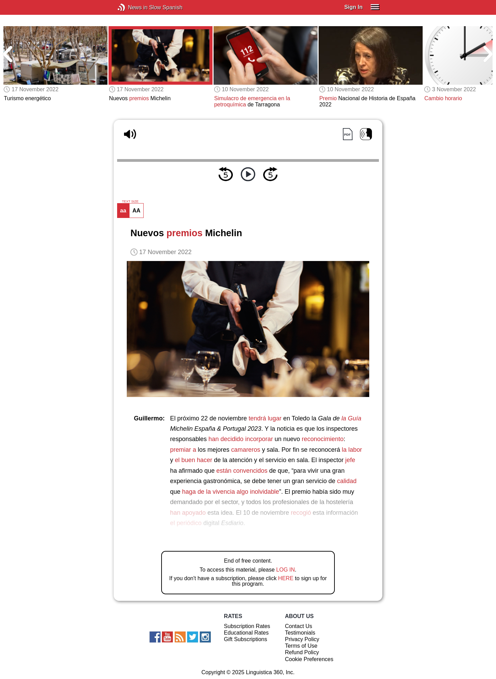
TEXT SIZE (130, 201)
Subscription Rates (247, 626)
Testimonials (300, 633)
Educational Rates (246, 633)
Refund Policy (302, 652)
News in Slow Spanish (131, 7)
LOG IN (285, 570)
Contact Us (298, 626)
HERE (285, 578)
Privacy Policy (302, 639)
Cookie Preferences (309, 659)
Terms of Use (301, 646)
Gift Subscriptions (245, 639)
